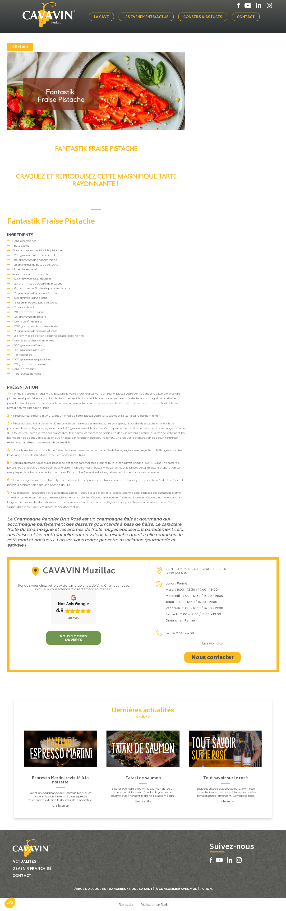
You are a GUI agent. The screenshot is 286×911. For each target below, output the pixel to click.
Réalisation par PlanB (154, 904)
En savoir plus (212, 644)
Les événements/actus (146, 17)
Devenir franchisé (32, 869)
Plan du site (126, 904)
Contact (246, 17)
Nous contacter (212, 658)
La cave (101, 17)
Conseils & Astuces (202, 17)
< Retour (20, 47)
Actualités (25, 862)
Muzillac (56, 23)
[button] (10, 903)
